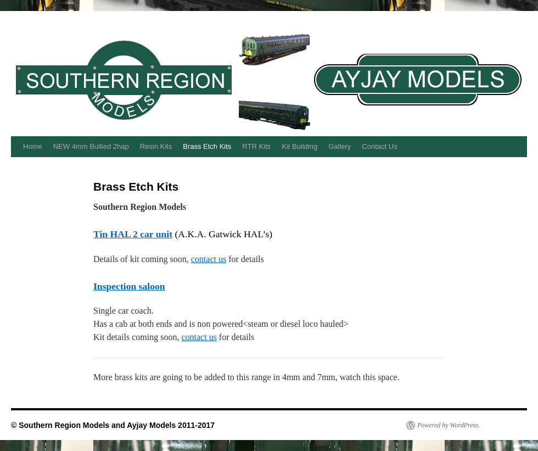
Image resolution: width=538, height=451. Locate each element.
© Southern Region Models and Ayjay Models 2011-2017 (113, 425)
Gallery (339, 146)
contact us (208, 259)
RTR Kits (256, 146)
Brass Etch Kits (207, 146)
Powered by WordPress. (448, 425)
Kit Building (299, 146)
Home (32, 146)
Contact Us (379, 146)
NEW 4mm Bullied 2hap (91, 146)
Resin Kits (156, 146)
